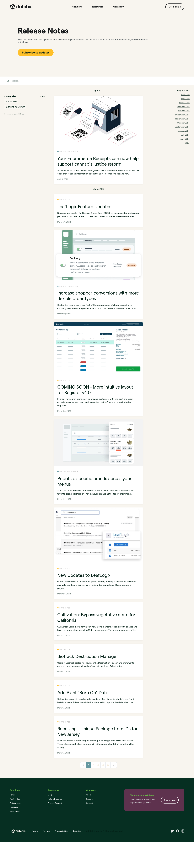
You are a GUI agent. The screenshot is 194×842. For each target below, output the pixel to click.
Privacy (46, 831)
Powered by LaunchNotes (14, 114)
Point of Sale (15, 799)
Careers (89, 799)
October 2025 (183, 123)
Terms (35, 831)
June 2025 (185, 139)
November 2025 (182, 119)
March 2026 (184, 103)
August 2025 (184, 131)
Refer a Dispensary (55, 799)
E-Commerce (15, 803)
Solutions (77, 7)
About (88, 795)
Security (77, 831)
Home (12, 795)
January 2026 (184, 111)
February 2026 (183, 107)
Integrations (15, 811)
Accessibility (61, 831)
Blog (50, 795)
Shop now (170, 800)
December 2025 (182, 115)
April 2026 (185, 99)
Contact (89, 803)
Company (118, 7)
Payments (14, 807)
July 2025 (185, 135)
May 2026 (185, 94)
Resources (97, 7)
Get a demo (175, 7)
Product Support (55, 803)
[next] (113, 765)
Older (187, 143)
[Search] (25, 80)
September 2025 (182, 127)
